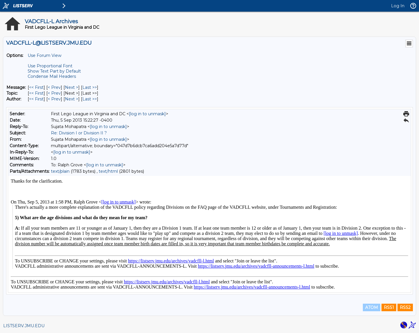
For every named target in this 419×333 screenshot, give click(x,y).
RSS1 (389, 307)
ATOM (371, 307)
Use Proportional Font (50, 66)
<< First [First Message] (36, 87)
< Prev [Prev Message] (54, 87)
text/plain (60, 171)
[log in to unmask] (147, 113)
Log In (397, 5)
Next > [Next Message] (71, 87)
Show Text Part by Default (54, 71)
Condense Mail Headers (52, 76)
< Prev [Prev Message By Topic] (54, 93)
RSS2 (405, 307)
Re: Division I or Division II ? (79, 133)
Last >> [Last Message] (89, 87)
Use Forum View (44, 55)
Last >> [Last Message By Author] (89, 99)
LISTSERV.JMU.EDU (24, 325)
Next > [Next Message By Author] (71, 99)
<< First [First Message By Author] (36, 99)
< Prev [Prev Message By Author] (54, 99)
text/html (108, 171)
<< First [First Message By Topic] (36, 93)
